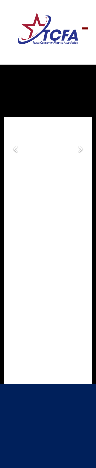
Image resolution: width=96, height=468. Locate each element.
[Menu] (85, 28)
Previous (15, 149)
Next (81, 149)
